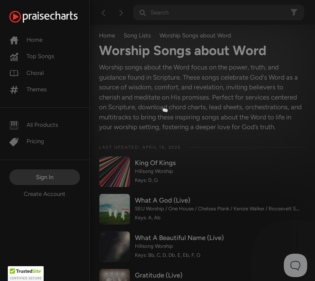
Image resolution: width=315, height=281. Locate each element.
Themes (28, 89)
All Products (33, 124)
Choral (26, 72)
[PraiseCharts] (53, 17)
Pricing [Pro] (26, 141)
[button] (26, 273)
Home (25, 39)
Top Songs (31, 56)
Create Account (44, 193)
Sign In (44, 177)
